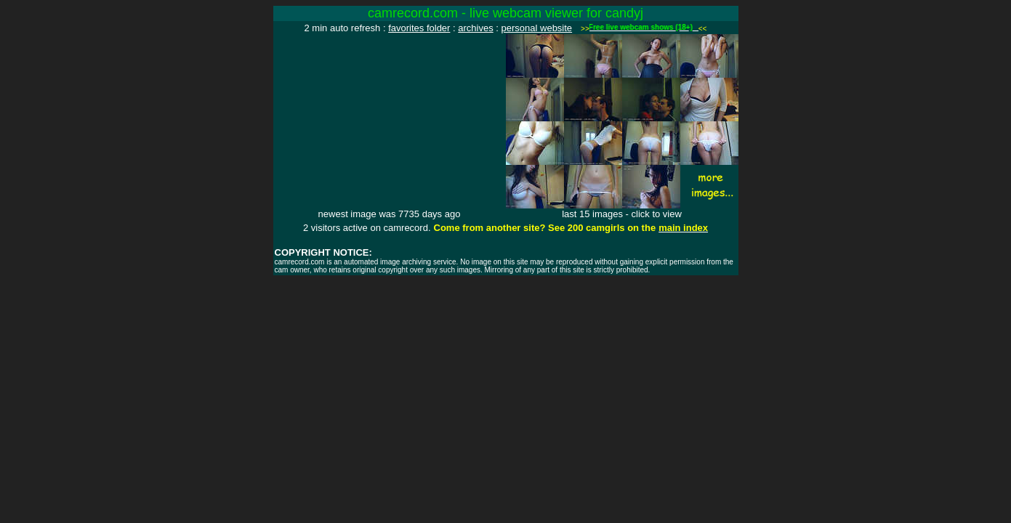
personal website (537, 28)
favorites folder (419, 28)
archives (475, 28)
